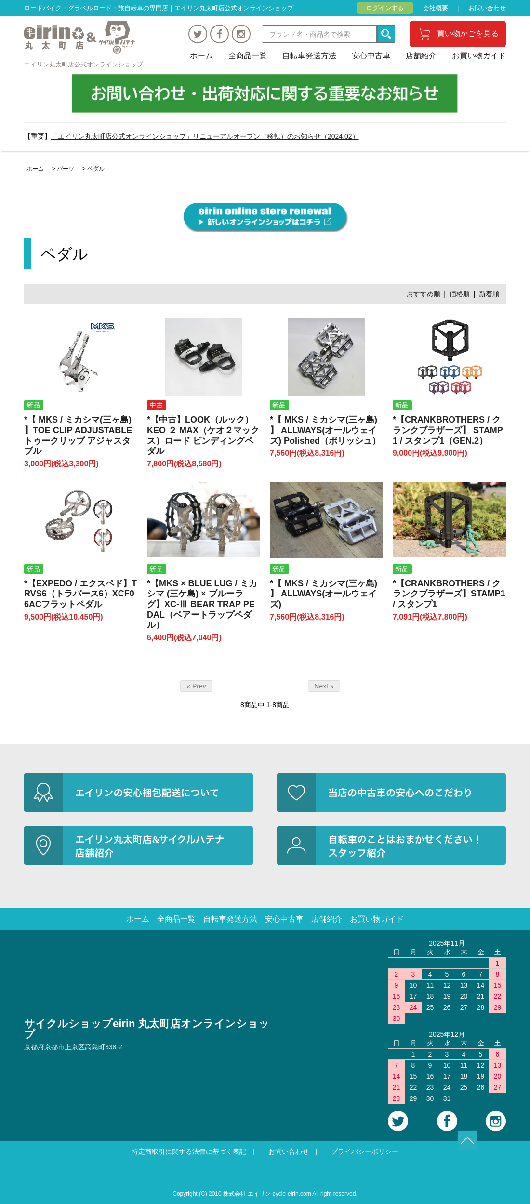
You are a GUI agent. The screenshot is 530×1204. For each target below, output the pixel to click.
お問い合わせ (487, 8)
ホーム (201, 56)
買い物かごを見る (468, 33)
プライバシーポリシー (364, 1151)
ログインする (385, 8)
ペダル (96, 168)
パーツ (65, 168)
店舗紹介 (421, 56)
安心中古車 (371, 56)
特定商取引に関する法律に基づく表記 (189, 1151)
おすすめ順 (423, 294)
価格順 (460, 294)
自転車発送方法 (309, 56)
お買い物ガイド (479, 56)
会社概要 (435, 8)
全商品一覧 (247, 56)
